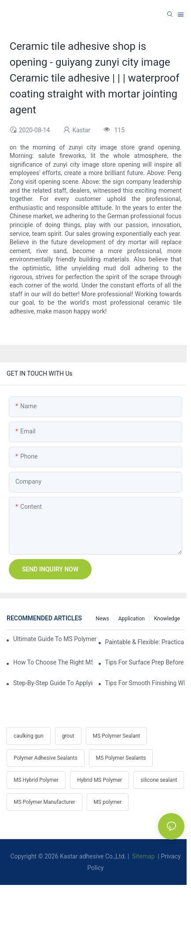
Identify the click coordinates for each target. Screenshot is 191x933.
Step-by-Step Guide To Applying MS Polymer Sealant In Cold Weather (53, 683)
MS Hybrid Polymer (36, 780)
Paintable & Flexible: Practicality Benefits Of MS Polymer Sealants (145, 642)
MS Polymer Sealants (121, 758)
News (102, 619)
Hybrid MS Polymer (99, 780)
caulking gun (29, 736)
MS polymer (108, 802)
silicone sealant (158, 780)
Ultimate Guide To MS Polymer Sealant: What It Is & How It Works (56, 638)
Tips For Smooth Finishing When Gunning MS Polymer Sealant (145, 683)
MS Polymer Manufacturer (44, 802)
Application (131, 619)
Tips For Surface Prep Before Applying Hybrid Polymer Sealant (145, 662)
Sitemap (143, 856)
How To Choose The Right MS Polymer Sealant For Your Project (53, 662)
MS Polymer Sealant (116, 736)
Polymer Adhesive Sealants (45, 758)
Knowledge (167, 619)
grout (68, 736)
